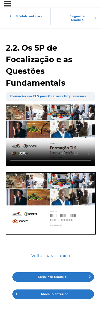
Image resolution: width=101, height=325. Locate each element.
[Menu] (7, 3)
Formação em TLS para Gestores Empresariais (48, 96)
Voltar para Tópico (50, 255)
